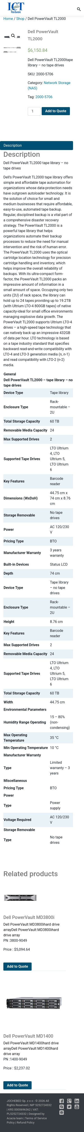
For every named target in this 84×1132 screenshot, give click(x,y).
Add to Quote (55, 111)
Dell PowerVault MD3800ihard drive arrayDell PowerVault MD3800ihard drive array (34, 926)
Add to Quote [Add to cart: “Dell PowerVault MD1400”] (17, 1085)
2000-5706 (43, 97)
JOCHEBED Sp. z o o (20, 1100)
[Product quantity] (34, 111)
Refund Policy (25, 1122)
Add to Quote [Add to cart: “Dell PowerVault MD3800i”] (17, 966)
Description (13, 145)
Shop (20, 19)
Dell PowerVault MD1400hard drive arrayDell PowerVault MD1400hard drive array (34, 1044)
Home (8, 19)
